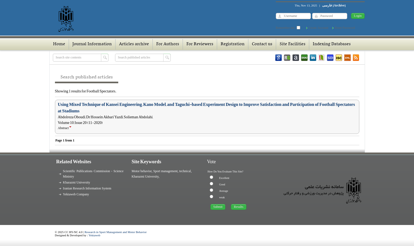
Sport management (165, 171)
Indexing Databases (332, 44)
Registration (233, 44)
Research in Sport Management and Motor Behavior (116, 232)
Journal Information (92, 44)
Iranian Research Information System (87, 188)
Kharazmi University (76, 182)
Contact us (262, 44)
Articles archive (134, 44)
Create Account (318, 28)
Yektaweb (94, 235)
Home (59, 44)
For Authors (167, 44)
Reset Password (345, 28)
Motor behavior (142, 171)
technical (185, 171)
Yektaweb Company (76, 194)
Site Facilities (292, 44)
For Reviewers (199, 44)
